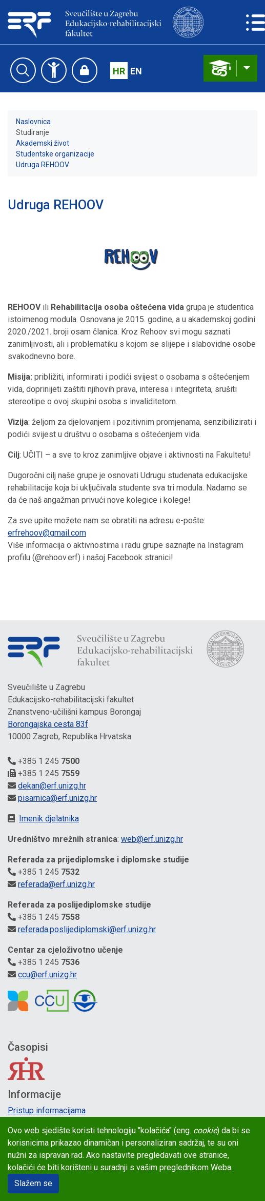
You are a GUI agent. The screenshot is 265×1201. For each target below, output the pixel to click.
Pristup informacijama (47, 1110)
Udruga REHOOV (42, 165)
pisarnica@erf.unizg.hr (57, 798)
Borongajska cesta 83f (48, 724)
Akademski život (42, 143)
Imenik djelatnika (49, 818)
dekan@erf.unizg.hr (52, 786)
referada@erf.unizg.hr (56, 884)
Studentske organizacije (55, 154)
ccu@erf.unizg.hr (47, 974)
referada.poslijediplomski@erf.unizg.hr (87, 929)
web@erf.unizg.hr (152, 839)
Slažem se (33, 1183)
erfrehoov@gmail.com (47, 533)
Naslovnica (33, 121)
